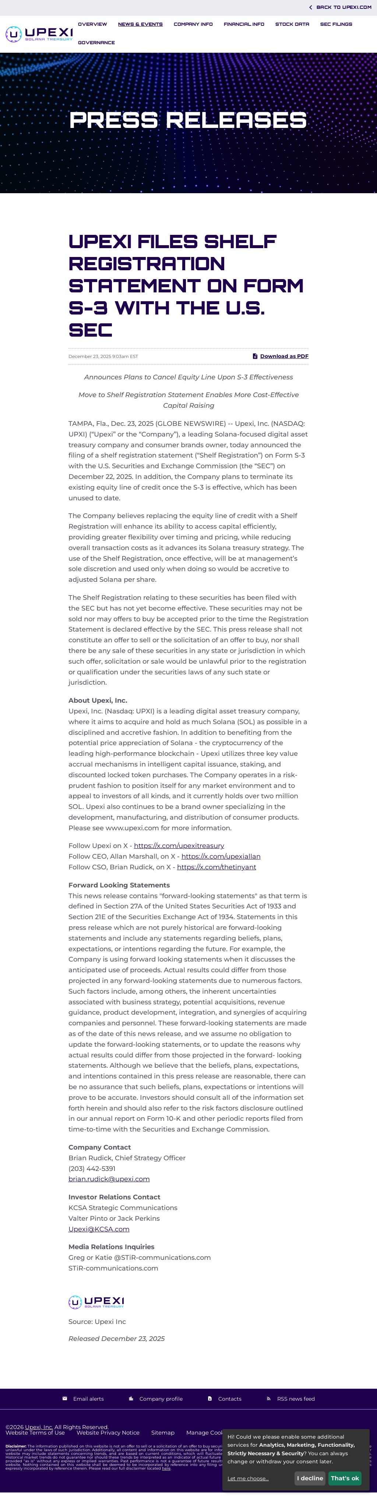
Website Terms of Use (35, 1438)
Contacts (229, 1404)
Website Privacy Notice (108, 1438)
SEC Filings (336, 24)
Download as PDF (280, 362)
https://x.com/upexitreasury (179, 852)
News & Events (140, 24)
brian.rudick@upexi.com (109, 1185)
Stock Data (292, 24)
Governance (96, 42)
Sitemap (163, 1438)
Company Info (193, 24)
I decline (310, 1478)
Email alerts (88, 1404)
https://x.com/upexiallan (221, 862)
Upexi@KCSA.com (99, 1235)
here (166, 1473)
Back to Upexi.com (338, 7)
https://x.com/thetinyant (216, 873)
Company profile (160, 1404)
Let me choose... (248, 1478)
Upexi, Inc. (39, 1432)
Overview (92, 24)
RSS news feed (295, 1404)
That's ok (345, 1478)
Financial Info (244, 24)
